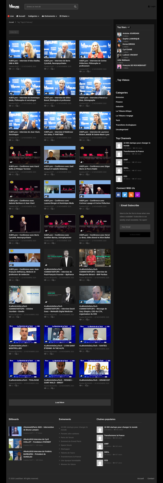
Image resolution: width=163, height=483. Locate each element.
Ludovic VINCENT (130, 55)
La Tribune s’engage (124, 116)
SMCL (126, 168)
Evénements (49, 16)
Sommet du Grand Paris (71, 441)
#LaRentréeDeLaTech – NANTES (93, 346)
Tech (118, 120)
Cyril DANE (127, 49)
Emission (120, 97)
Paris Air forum (67, 437)
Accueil (20, 16)
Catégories (33, 16)
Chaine (65, 16)
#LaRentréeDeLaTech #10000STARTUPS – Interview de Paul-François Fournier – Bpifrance (59, 272)
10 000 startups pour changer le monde (74, 428)
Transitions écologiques (126, 125)
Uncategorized (122, 129)
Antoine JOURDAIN (131, 33)
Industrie (119, 106)
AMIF (126, 160)
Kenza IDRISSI (129, 44)
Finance (119, 102)
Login (151, 6)
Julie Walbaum (123, 60)
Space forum (66, 445)
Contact (151, 479)
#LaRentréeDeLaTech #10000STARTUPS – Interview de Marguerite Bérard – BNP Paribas (93, 272)
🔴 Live (11, 16)
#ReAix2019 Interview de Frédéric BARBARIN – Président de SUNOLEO (37, 454)
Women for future (68, 464)
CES (125, 176)
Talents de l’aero (68, 453)
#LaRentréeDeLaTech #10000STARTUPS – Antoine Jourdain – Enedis (21, 308)
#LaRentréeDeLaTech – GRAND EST (94, 380)
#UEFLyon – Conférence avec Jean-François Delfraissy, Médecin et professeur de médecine (24, 272)
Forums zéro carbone (70, 434)
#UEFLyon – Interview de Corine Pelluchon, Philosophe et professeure (92, 63)
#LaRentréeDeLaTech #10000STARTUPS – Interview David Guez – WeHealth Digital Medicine (59, 308)
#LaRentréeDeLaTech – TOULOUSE (24, 380)
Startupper (65, 449)
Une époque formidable (71, 460)
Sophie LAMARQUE (131, 39)
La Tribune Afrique (124, 111)
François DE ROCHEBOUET (134, 65)
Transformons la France (134, 151)
